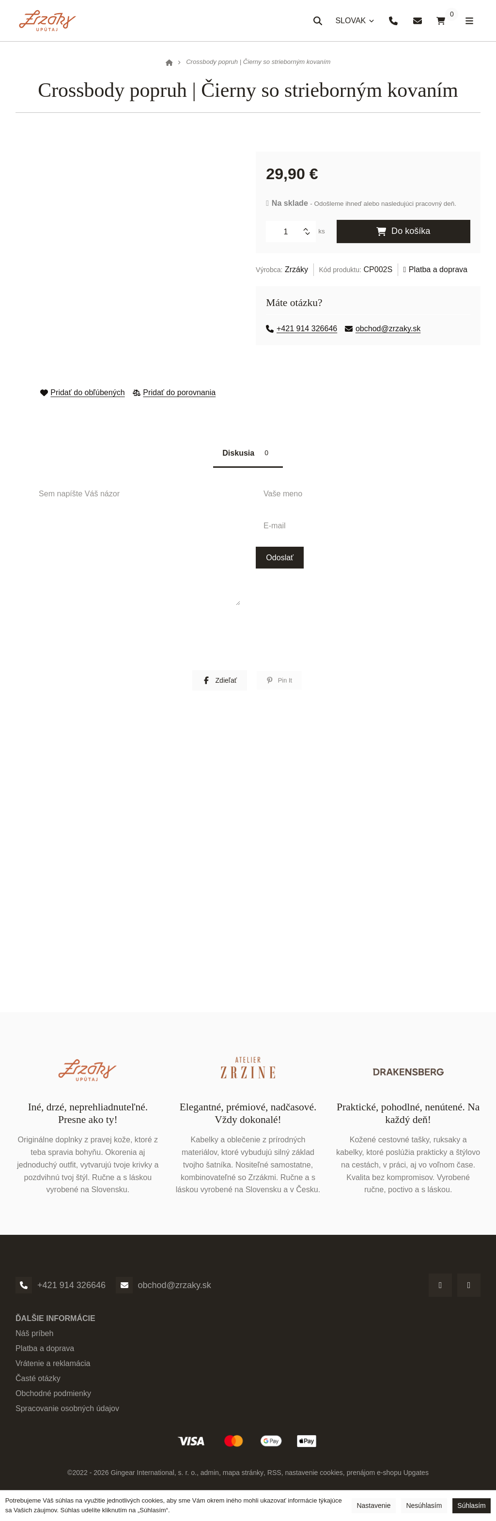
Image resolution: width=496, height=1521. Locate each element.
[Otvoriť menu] (468, 20)
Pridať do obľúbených (82, 392)
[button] (219, 684)
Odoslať (280, 561)
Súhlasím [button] (471, 1505)
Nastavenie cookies (314, 1477)
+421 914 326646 (301, 328)
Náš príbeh (35, 1337)
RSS (274, 1477)
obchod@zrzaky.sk (383, 328)
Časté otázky (38, 1382)
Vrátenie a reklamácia (53, 1367)
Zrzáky (296, 269)
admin (210, 1477)
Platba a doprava (435, 269)
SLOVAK (352, 23)
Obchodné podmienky (53, 1397)
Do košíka (403, 231)
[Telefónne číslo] (24, 1289)
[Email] (124, 1289)
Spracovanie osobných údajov (68, 1412)
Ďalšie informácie (55, 1322)
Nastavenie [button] (373, 1505)
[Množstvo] (289, 231)
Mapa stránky (243, 1477)
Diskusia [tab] (248, 454)
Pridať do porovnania (174, 392)
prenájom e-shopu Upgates (387, 1477)
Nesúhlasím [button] (424, 1505)
